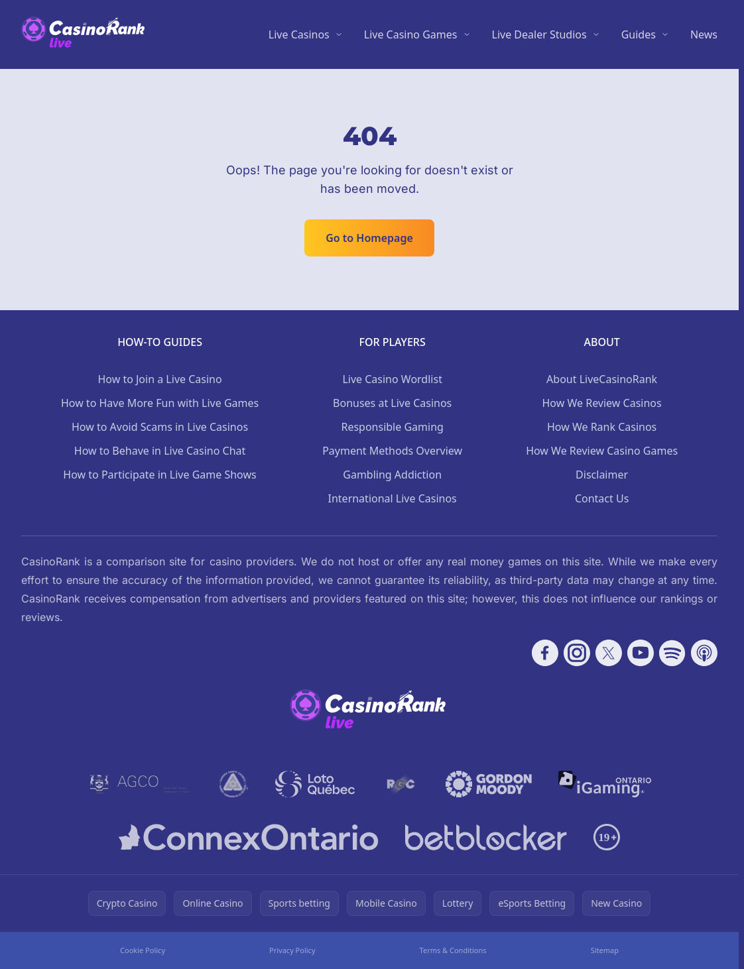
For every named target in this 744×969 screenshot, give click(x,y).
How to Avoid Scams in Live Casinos (160, 427)
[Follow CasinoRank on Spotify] (672, 653)
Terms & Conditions (453, 950)
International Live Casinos (392, 498)
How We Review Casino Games (602, 450)
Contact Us (602, 498)
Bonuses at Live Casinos (392, 403)
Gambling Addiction (392, 474)
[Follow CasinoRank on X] (608, 653)
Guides (638, 34)
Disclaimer (602, 474)
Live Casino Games (411, 34)
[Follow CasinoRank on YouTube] (640, 653)
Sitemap (605, 950)
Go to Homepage (369, 238)
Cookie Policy (142, 950)
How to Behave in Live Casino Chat (160, 450)
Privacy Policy (292, 950)
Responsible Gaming (392, 427)
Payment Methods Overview (392, 450)
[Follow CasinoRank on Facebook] (545, 653)
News (703, 34)
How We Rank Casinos (601, 427)
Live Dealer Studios (539, 34)
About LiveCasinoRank (601, 379)
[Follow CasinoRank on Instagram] (577, 653)
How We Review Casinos (602, 403)
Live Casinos (299, 34)
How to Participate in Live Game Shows (159, 474)
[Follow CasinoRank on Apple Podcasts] (704, 653)
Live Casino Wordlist (392, 379)
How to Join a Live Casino (159, 379)
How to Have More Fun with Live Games (160, 403)
